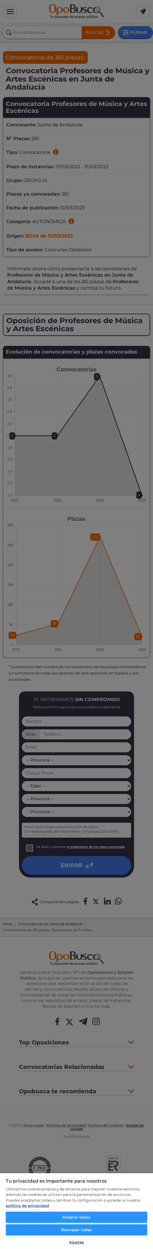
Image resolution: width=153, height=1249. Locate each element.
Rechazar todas (76, 1229)
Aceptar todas (76, 1217)
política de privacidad (27, 1205)
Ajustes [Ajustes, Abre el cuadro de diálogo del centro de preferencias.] (76, 1242)
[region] (76, 1211)
